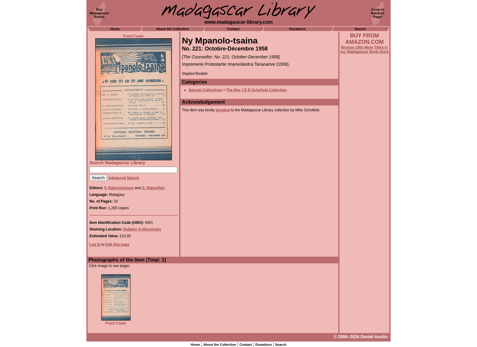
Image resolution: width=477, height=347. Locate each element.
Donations (297, 29)
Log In (94, 244)
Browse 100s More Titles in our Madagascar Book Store (364, 49)
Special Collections (205, 90)
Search (360, 29)
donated (223, 110)
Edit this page (118, 244)
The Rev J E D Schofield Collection (256, 90)
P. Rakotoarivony (119, 188)
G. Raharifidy (153, 188)
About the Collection (172, 29)
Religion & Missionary (142, 229)
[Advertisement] (364, 218)
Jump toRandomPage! (378, 13)
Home (115, 29)
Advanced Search (123, 178)
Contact (233, 29)
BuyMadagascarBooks (99, 13)
